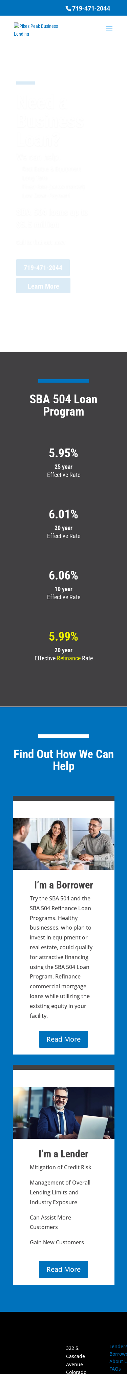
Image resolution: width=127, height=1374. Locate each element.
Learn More (43, 290)
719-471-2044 (91, 8)
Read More (63, 1039)
